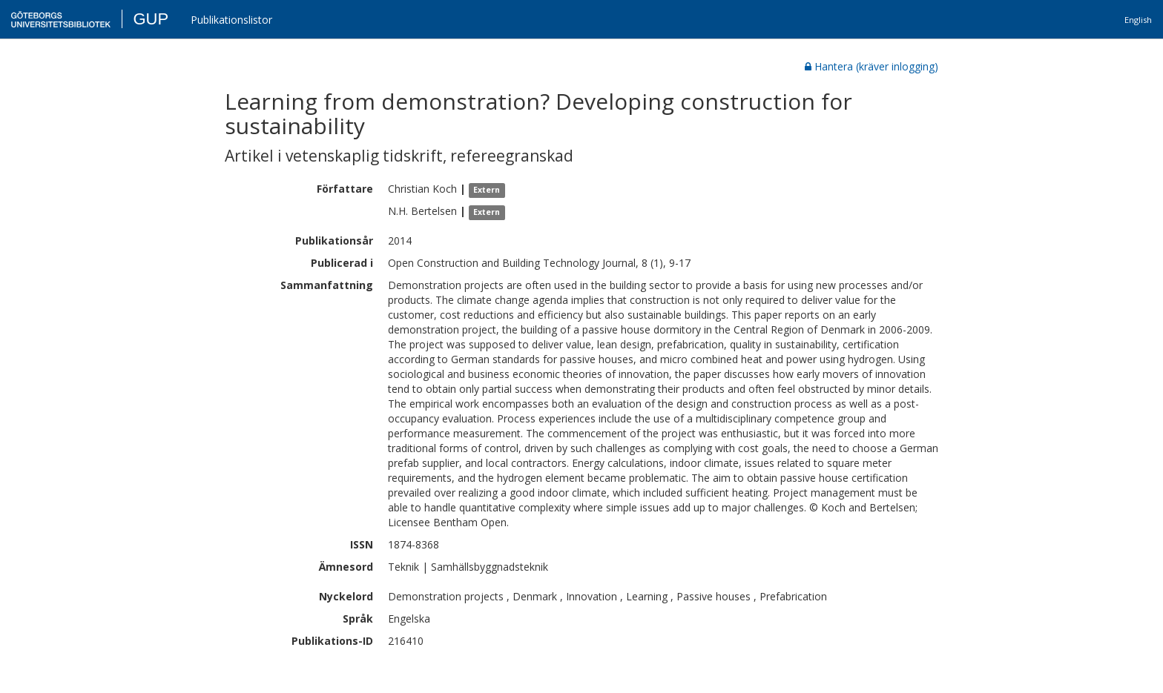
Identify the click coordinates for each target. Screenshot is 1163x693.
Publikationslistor (231, 20)
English (1138, 19)
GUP (150, 19)
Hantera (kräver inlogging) (871, 66)
